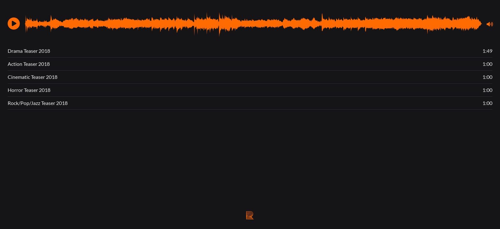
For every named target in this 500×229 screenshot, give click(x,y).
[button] (14, 23)
